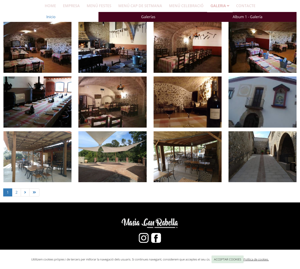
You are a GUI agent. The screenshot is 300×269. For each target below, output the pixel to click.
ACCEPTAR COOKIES (227, 259)
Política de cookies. (256, 259)
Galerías (148, 16)
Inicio (51, 16)
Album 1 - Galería (247, 16)
